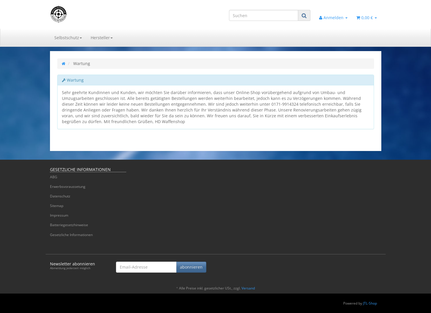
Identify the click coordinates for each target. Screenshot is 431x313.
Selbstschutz (68, 37)
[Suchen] (263, 15)
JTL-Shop (370, 303)
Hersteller (102, 37)
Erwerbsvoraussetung (67, 186)
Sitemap (56, 205)
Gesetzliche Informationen (71, 234)
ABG (53, 177)
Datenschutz (60, 196)
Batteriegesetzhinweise (69, 224)
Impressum (59, 215)
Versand (248, 288)
